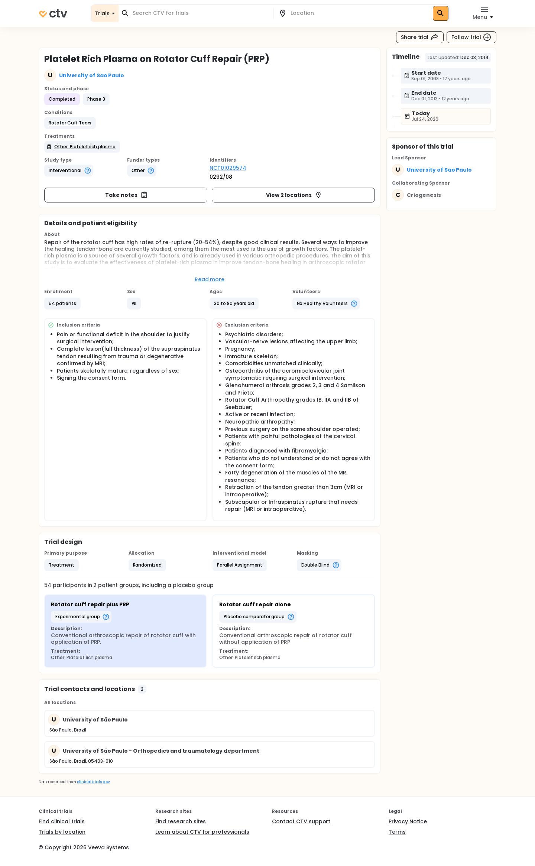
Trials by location (62, 831)
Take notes (126, 195)
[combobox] (200, 13)
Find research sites (180, 821)
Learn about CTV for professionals (202, 831)
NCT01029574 (228, 168)
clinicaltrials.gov (93, 782)
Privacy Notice (408, 821)
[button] (70, 123)
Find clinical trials (62, 821)
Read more (210, 279)
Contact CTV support (301, 821)
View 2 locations (294, 195)
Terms (397, 831)
